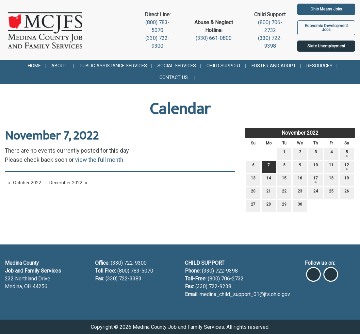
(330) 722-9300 (128, 263)
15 (284, 179)
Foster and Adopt (274, 66)
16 (300, 179)
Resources (319, 66)
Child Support (223, 66)
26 (346, 192)
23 (300, 192)
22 (284, 192)
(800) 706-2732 (226, 279)
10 (315, 166)
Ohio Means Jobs (326, 9)
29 (284, 205)
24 (315, 192)
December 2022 (65, 182)
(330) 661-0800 (214, 38)
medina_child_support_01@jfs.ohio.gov (245, 294)
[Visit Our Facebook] (313, 271)
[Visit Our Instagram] (330, 271)
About (59, 66)
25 (331, 192)
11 (331, 166)
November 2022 (300, 133)
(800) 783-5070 (136, 271)
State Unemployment (326, 46)
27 (253, 205)
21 (268, 192)
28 (268, 205)
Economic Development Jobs (326, 28)
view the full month (99, 160)
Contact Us (173, 77)
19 (346, 179)
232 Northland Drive (27, 279)
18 (331, 179)
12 (346, 166)
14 (268, 179)
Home (34, 66)
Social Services (176, 66)
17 (315, 179)
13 (253, 179)
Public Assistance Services (113, 66)
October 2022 (27, 182)
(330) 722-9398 (220, 271)
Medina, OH (19, 286)
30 (300, 205)
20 (253, 192)
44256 (40, 286)
